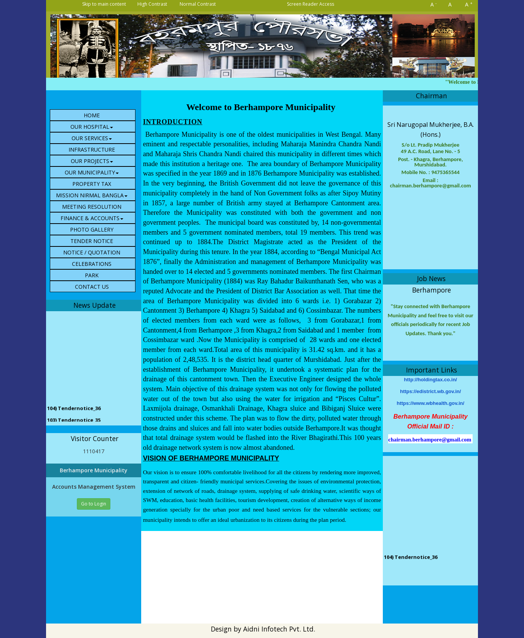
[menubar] (95, 200)
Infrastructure (91, 149)
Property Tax (91, 183)
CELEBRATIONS (91, 263)
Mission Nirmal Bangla (91, 195)
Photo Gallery (91, 229)
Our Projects (92, 161)
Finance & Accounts (92, 218)
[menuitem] (92, 115)
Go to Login (93, 503)
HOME (92, 115)
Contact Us (92, 286)
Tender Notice (91, 241)
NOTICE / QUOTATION (91, 252)
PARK (92, 275)
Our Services (92, 138)
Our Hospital (91, 126)
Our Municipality (92, 172)
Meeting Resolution (91, 206)
